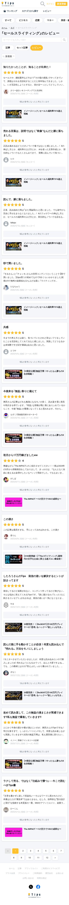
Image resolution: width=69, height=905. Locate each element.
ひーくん (14, 809)
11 (38, 857)
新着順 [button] (8, 56)
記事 (8, 47)
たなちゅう (15, 286)
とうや (13, 351)
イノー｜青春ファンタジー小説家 (24, 740)
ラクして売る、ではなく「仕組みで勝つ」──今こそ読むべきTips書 (34, 783)
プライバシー (23, 873)
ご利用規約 (37, 873)
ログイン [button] (50, 4)
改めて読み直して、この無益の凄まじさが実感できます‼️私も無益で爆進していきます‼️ (33, 714)
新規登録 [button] (61, 4)
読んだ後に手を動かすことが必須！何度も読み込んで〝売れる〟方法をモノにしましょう (33, 646)
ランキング (10, 11)
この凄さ (8, 519)
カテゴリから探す (30, 11)
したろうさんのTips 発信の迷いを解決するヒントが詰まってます (33, 578)
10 (29, 857)
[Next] (55, 857)
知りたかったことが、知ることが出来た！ (27, 66)
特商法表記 (41, 878)
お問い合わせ (28, 878)
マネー (50, 20)
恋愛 (37, 20)
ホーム (4, 28)
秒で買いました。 (13, 263)
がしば (13, 478)
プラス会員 (10, 873)
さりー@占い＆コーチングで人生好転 (26, 90)
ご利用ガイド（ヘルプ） (50, 868)
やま (12, 604)
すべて (8, 20)
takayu (13, 223)
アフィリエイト (31, 868)
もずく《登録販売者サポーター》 (23, 414)
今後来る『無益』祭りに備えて (20, 391)
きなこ (13, 672)
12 (47, 857)
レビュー (47, 11)
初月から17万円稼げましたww (20, 455)
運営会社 (49, 873)
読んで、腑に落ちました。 (18, 199)
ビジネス (23, 20)
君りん (13, 535)
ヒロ (12, 159)
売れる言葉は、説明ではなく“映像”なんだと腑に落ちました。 (33, 133)
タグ (12, 28)
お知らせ (59, 873)
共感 (5, 327)
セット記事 (22, 47)
